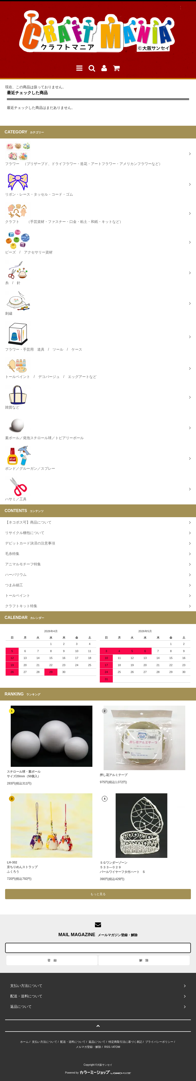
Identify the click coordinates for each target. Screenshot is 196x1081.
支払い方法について (44, 1041)
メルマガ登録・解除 (88, 1046)
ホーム (24, 1041)
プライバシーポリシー (159, 1041)
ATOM (116, 1046)
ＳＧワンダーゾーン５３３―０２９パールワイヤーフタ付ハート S (122, 867)
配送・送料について (72, 1041)
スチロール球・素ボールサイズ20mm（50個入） (24, 774)
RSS (107, 1046)
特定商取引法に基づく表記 (125, 1041)
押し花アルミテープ (113, 775)
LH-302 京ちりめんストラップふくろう (22, 867)
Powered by (98, 1072)
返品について (97, 1041)
